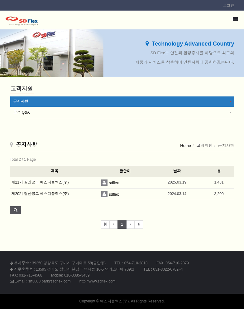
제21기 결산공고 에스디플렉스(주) (40, 182)
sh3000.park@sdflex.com (49, 281)
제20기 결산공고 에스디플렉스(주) (40, 194)
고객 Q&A (21, 112)
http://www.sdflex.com (97, 281)
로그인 (228, 5)
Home (185, 145)
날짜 (177, 171)
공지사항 (20, 101)
